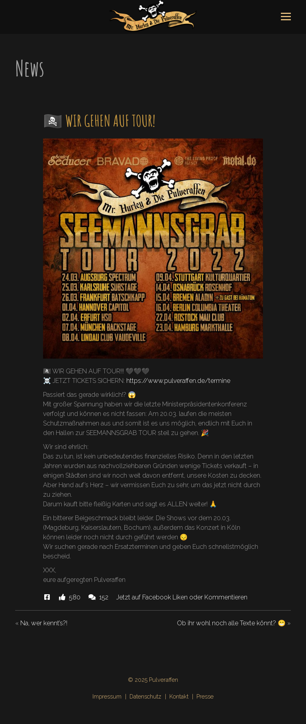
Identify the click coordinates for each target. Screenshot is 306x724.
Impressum (107, 696)
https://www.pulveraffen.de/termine (178, 380)
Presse (205, 696)
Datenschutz (145, 696)
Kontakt (178, 696)
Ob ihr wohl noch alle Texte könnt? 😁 (231, 623)
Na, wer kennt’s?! (43, 623)
